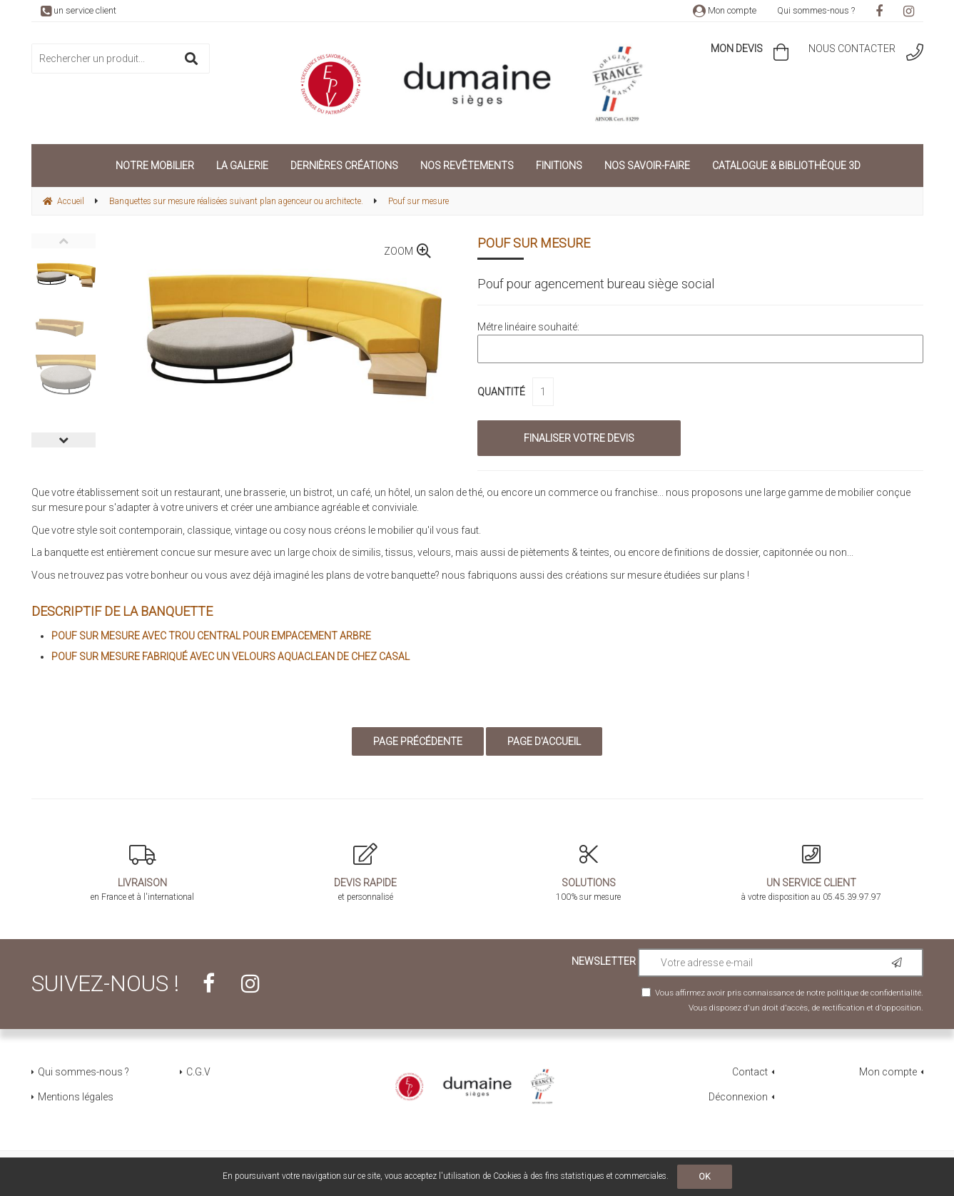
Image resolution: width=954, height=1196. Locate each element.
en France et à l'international (143, 872)
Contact (750, 1072)
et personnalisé (366, 872)
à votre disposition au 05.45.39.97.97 (812, 872)
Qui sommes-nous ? (816, 10)
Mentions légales (75, 1097)
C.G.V (198, 1072)
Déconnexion (738, 1097)
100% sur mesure (589, 872)
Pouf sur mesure (533, 242)
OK (705, 1177)
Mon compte (724, 10)
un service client (78, 10)
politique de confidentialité (874, 993)
